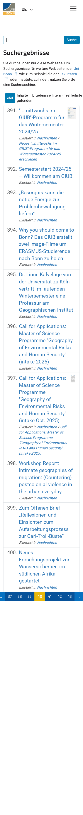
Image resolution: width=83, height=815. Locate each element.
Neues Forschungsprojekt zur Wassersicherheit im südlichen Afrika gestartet (44, 567)
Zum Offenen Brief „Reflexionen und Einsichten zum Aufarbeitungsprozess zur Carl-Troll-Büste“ (44, 522)
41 (50, 596)
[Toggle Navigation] (73, 8)
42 (60, 596)
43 (70, 596)
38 (20, 596)
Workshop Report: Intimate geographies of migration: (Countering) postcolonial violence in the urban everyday (46, 477)
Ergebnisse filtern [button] (46, 95)
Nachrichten (47, 138)
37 (10, 596)
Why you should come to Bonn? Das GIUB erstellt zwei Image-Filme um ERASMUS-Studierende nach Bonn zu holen (46, 244)
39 (29, 596)
